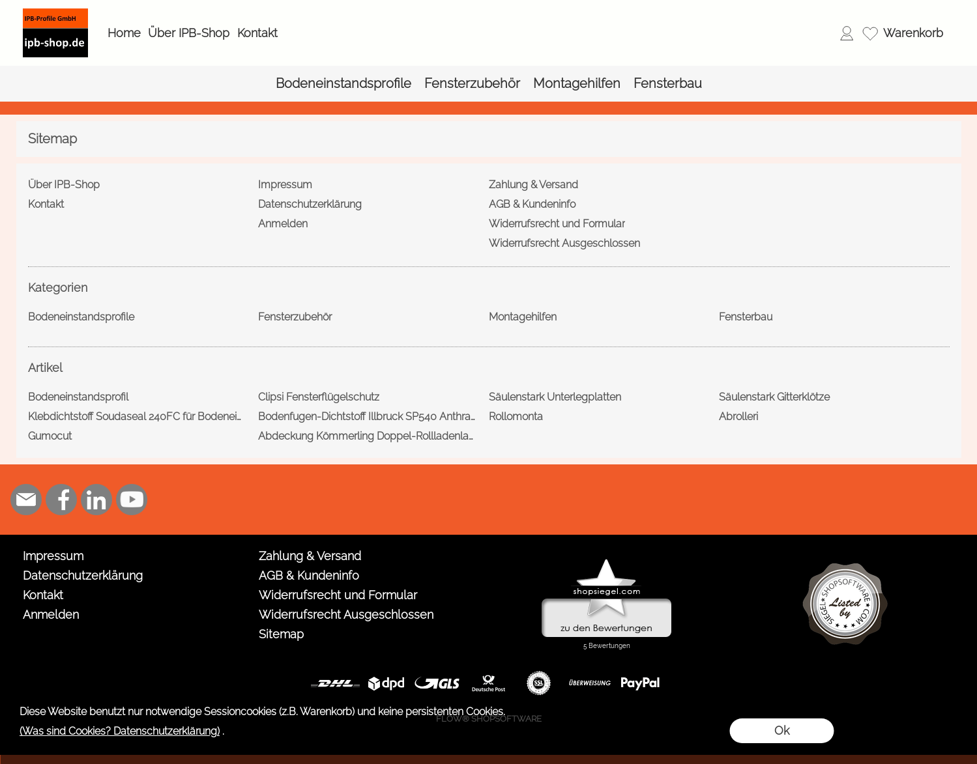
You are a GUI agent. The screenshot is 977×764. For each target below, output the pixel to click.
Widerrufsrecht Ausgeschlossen (346, 614)
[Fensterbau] (667, 84)
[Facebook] (61, 499)
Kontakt (257, 33)
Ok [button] (781, 730)
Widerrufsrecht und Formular (338, 595)
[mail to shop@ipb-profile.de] (26, 499)
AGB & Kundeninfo (309, 575)
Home (124, 33)
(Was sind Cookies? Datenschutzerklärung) (120, 731)
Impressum (53, 556)
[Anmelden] (846, 33)
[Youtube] (131, 499)
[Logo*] (55, 13)
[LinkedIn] (96, 499)
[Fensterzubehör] (472, 84)
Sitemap (281, 634)
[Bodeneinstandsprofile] (343, 84)
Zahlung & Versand (310, 556)
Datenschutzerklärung (83, 575)
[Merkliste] (870, 33)
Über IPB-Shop (188, 33)
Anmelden (51, 614)
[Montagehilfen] (577, 84)
